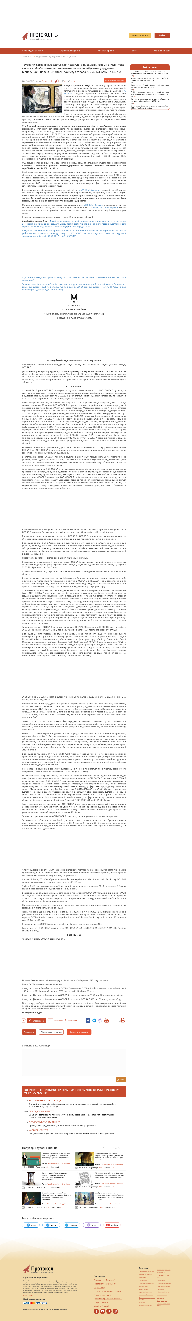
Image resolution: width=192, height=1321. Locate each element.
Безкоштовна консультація (45, 1100)
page (31, 1225)
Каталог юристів (106, 50)
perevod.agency (144, 1289)
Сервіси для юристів (70, 50)
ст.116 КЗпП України (92, 205)
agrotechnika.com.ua (145, 1292)
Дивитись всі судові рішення (114, 1148)
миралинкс (142, 1277)
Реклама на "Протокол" (104, 1280)
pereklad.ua (161, 1273)
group (51, 1225)
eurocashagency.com (163, 1270)
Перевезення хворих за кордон (147, 1298)
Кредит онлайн (101, 1302)
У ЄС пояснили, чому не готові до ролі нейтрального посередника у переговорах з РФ (150, 94)
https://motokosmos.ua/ (147, 1283)
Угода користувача (102, 1295)
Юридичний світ (162, 50)
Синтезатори (143, 1286)
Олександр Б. (47, 81)
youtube (112, 1225)
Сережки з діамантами (146, 1271)
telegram (71, 1225)
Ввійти (161, 35)
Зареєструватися (135, 35)
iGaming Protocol (101, 1306)
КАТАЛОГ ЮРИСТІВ (38, 1130)
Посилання (160, 1289)
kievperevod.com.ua (145, 1305)
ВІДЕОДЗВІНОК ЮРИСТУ (41, 1111)
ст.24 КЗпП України (89, 190)
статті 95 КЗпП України (105, 207)
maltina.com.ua (162, 1295)
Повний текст (28, 1295)
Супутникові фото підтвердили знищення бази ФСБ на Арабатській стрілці (150, 108)
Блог (134, 50)
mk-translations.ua (163, 1292)
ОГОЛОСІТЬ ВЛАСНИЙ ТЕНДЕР (44, 1122)
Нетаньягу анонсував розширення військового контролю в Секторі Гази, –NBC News (150, 101)
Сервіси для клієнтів (32, 50)
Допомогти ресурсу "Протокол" (108, 1298)
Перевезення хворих (164, 1283)
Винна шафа (161, 1280)
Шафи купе (160, 1298)
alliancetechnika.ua (145, 1274)
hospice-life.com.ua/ (163, 1286)
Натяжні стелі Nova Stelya (163, 1304)
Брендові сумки (162, 1301)
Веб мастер (143, 1280)
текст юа (142, 1302)
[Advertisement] (96, 13)
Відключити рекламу (114, 80)
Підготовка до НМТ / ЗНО (164, 1276)
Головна (26, 57)
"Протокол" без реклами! (105, 1283)
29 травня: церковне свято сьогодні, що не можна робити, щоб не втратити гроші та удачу (150, 73)
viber (92, 1225)
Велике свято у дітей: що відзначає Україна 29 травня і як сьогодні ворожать (150, 80)
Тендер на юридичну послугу (107, 1291)
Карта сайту (99, 1287)
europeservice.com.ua (146, 1295)
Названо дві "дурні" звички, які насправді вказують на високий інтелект (150, 87)
